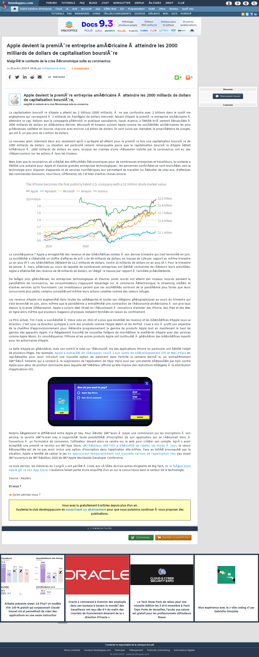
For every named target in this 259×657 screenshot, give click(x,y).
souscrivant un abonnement (86, 512)
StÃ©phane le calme (53, 71)
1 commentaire (80, 71)
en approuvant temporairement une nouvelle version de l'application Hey (122, 456)
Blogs (93, 3)
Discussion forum (228, 96)
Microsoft (86, 9)
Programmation (136, 9)
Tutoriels (68, 3)
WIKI (165, 13)
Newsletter (121, 3)
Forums (51, 3)
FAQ (82, 3)
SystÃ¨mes (188, 9)
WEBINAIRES (82, 13)
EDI (122, 9)
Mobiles (173, 9)
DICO (174, 13)
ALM (74, 9)
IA (67, 9)
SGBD (151, 9)
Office (162, 9)
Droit (169, 3)
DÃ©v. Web (110, 9)
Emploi (139, 3)
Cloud (59, 9)
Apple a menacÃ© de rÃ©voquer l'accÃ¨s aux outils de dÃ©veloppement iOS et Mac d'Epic (120, 355)
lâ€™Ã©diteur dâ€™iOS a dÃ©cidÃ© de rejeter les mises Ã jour (130, 448)
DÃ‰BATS (154, 13)
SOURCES (139, 13)
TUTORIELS (57, 13)
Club (180, 3)
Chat (105, 3)
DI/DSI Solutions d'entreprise (36, 9)
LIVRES (96, 13)
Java (97, 9)
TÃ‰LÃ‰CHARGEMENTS (117, 13)
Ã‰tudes (154, 3)
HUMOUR (186, 13)
